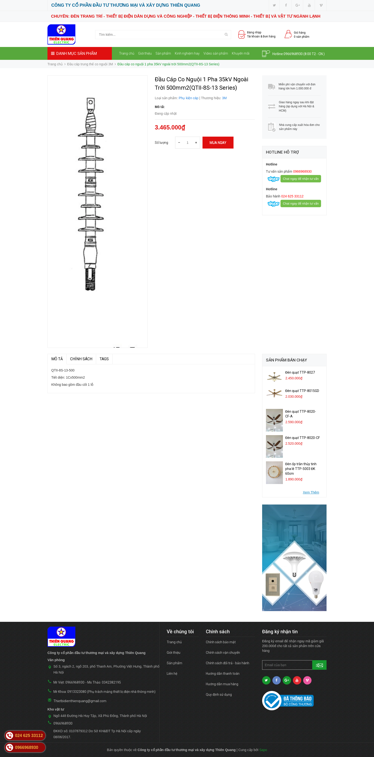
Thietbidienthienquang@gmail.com (79, 701)
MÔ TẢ (57, 359)
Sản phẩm (163, 53)
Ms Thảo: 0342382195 (104, 682)
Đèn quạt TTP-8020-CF (302, 438)
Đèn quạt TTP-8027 (300, 372)
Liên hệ (126, 66)
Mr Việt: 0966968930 (68, 682)
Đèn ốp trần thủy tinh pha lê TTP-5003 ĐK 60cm (301, 468)
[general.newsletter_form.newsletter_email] (294, 665)
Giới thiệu (145, 53)
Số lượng (161, 142)
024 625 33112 (291, 196)
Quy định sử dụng (219, 694)
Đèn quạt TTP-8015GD (302, 391)
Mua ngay (218, 142)
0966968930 (293, 54)
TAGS (104, 359)
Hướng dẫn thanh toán (222, 673)
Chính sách (81, 359)
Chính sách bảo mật (221, 642)
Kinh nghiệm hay (187, 53)
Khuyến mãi (240, 53)
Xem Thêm (311, 492)
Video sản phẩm (215, 53)
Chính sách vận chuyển (223, 652)
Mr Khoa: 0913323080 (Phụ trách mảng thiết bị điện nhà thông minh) (104, 692)
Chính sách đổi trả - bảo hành (227, 663)
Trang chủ (126, 53)
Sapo (263, 750)
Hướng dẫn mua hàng (222, 684)
